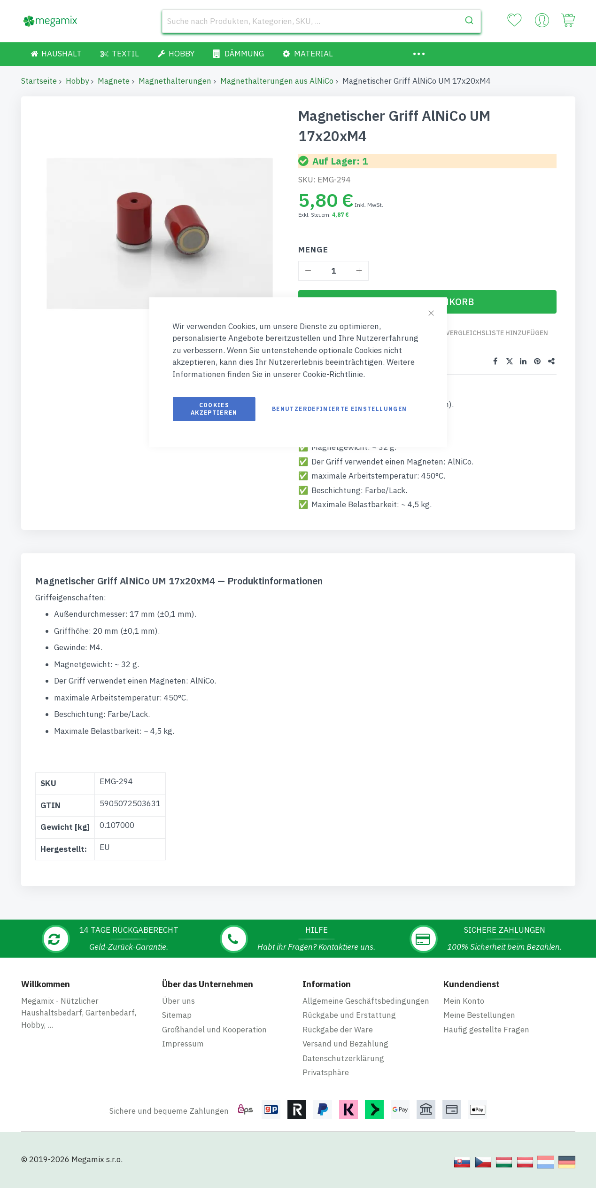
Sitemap (177, 1023)
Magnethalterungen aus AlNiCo (276, 81)
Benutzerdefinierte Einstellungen (339, 408)
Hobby (77, 81)
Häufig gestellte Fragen (486, 1037)
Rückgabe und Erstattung (349, 1023)
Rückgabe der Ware (337, 1037)
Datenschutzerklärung (343, 1066)
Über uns (178, 1008)
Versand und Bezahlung (345, 1051)
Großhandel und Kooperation (214, 1037)
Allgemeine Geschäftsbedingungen (365, 1008)
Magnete (114, 81)
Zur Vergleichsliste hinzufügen (491, 337)
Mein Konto (463, 1008)
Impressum (183, 1051)
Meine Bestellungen (479, 1023)
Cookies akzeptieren (214, 408)
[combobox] (321, 21)
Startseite (39, 81)
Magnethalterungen (175, 81)
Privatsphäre (325, 1080)
